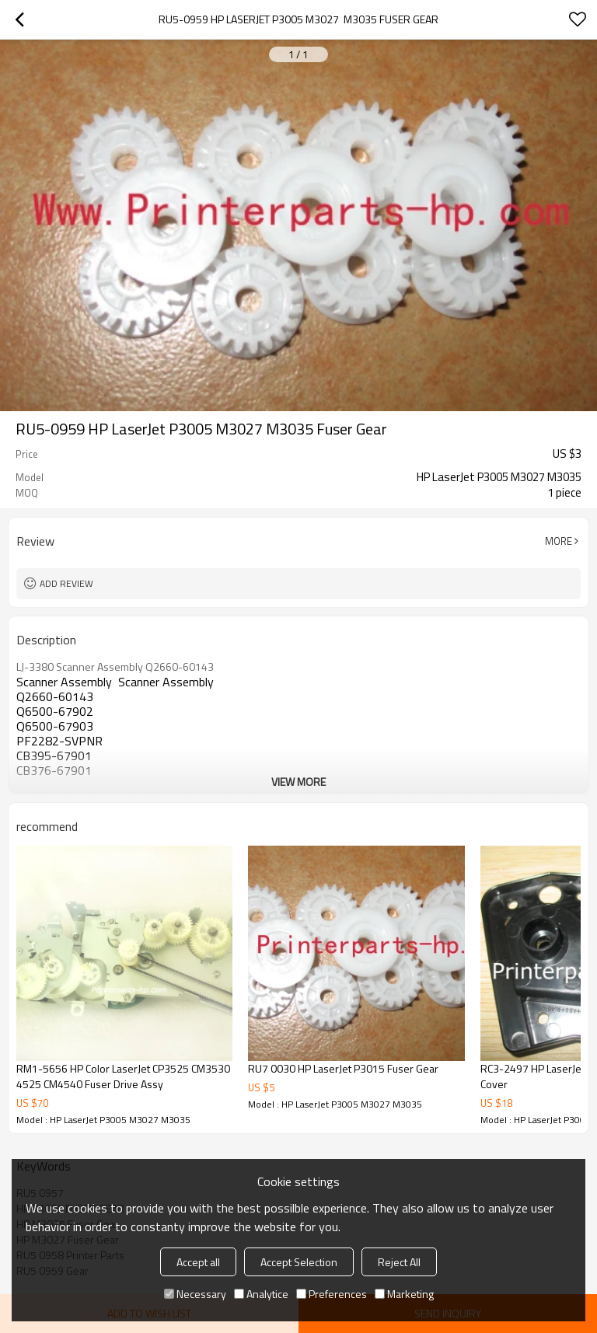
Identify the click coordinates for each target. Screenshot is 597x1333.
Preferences (331, 1294)
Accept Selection (298, 1262)
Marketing (404, 1294)
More (558, 541)
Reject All (399, 1262)
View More (298, 781)
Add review (66, 583)
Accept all (198, 1262)
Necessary (195, 1294)
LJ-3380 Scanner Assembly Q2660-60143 (115, 667)
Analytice (261, 1294)
